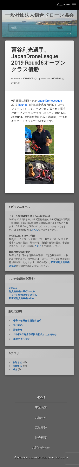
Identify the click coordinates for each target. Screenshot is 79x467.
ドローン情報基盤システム (23, 299)
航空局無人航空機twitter (21, 303)
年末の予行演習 (21, 344)
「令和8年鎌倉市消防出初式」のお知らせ (34, 339)
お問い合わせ (41, 447)
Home (41, 397)
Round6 (23, 109)
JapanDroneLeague (50, 105)
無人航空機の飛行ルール (22, 296)
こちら (34, 234)
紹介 (15, 374)
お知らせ (15, 88)
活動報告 (17, 370)
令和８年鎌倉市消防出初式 (27, 325)
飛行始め (18, 330)
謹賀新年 (18, 334)
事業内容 (41, 407)
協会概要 (41, 437)
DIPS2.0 (13, 292)
